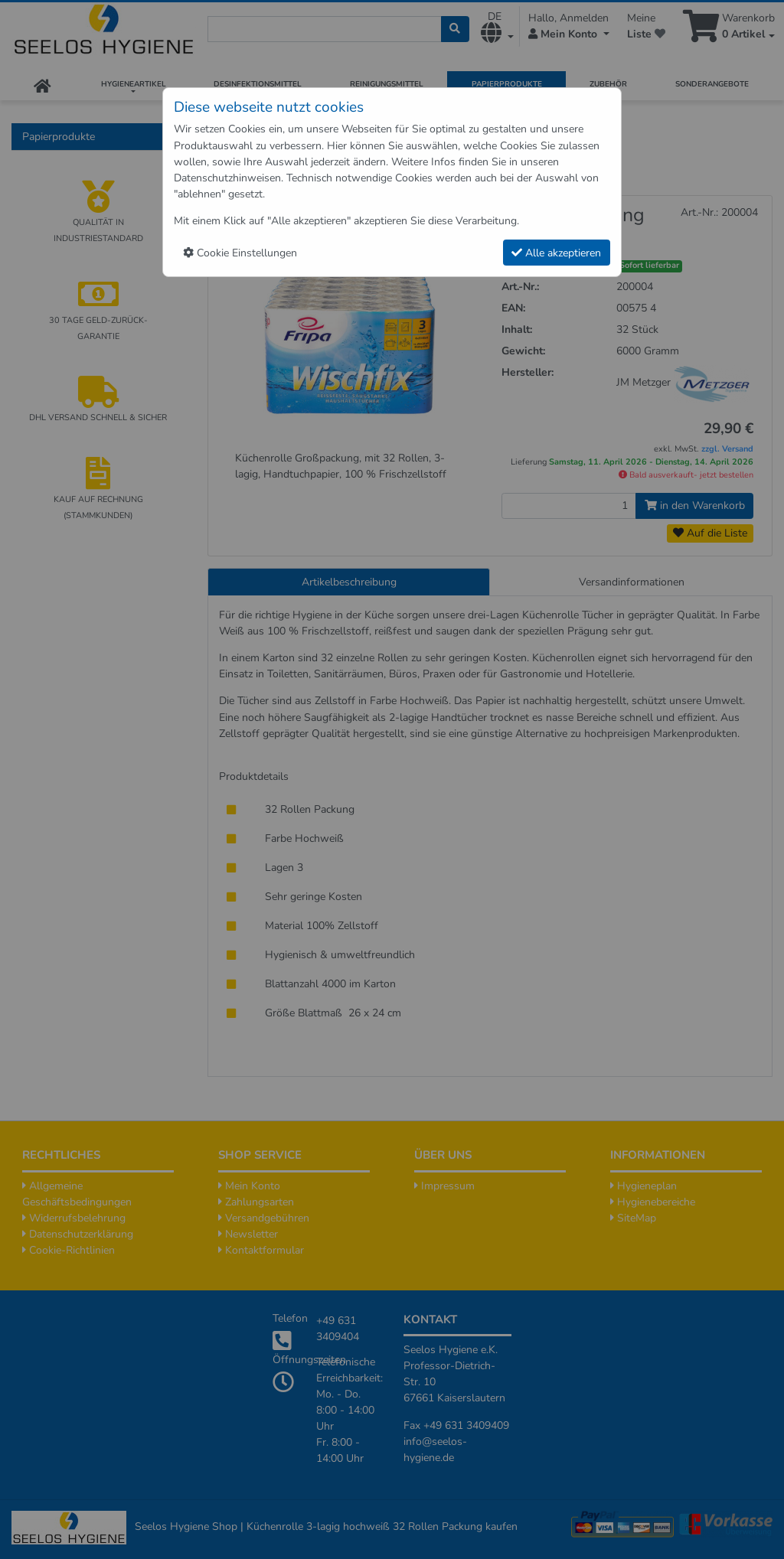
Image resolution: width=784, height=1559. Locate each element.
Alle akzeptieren (556, 253)
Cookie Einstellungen (240, 253)
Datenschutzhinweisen (227, 178)
